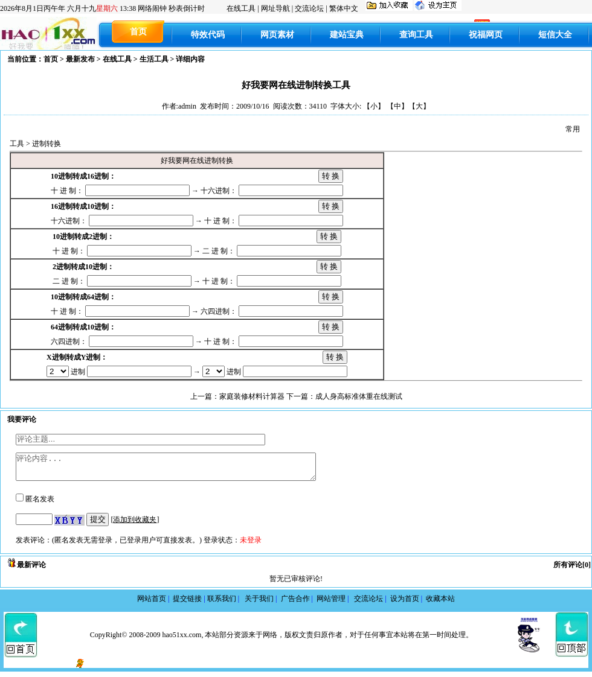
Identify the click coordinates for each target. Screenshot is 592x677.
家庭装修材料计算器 (252, 396)
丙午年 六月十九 (68, 8)
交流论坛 (309, 8)
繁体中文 (343, 8)
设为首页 (408, 604)
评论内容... (184, 469)
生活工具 (154, 59)
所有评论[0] (572, 570)
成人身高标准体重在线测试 (358, 396)
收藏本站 (440, 604)
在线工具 (241, 8)
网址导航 (275, 8)
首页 (50, 59)
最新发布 (80, 59)
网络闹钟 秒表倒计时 (171, 8)
